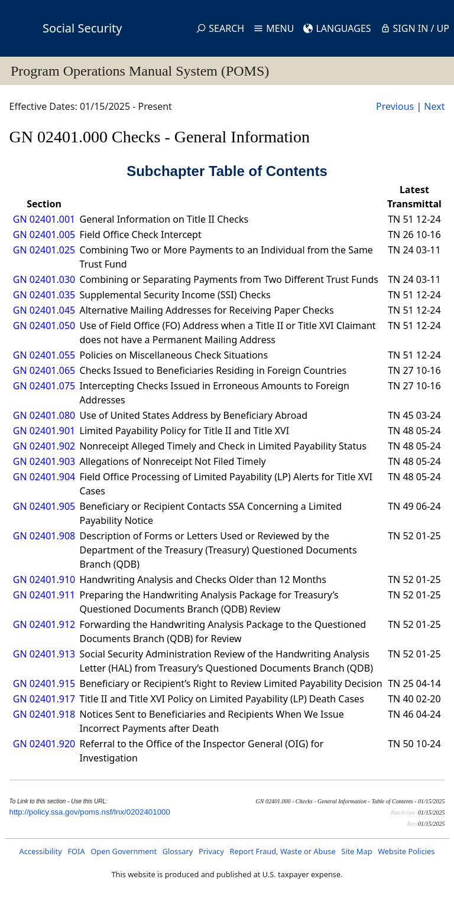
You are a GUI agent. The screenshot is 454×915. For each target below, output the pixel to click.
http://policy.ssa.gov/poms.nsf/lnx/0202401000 (89, 811)
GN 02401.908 (44, 535)
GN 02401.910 (44, 579)
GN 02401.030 (44, 279)
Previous (395, 106)
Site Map (356, 851)
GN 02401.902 (44, 445)
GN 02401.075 (44, 385)
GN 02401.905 (44, 506)
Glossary (178, 851)
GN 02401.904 (44, 476)
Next (434, 106)
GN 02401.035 (44, 294)
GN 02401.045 (44, 310)
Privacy (211, 851)
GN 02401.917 (44, 698)
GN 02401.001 (44, 219)
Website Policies (406, 851)
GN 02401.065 (44, 370)
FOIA (76, 851)
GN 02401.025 (44, 249)
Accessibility (41, 851)
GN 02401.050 (44, 325)
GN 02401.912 (44, 624)
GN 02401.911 (44, 594)
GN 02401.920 (44, 743)
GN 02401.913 (44, 653)
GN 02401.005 (44, 234)
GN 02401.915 (44, 683)
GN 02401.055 (44, 355)
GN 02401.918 (44, 714)
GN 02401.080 (44, 415)
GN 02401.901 (44, 430)
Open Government (123, 851)
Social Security (82, 28)
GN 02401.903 (44, 461)
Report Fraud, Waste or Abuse (282, 851)
